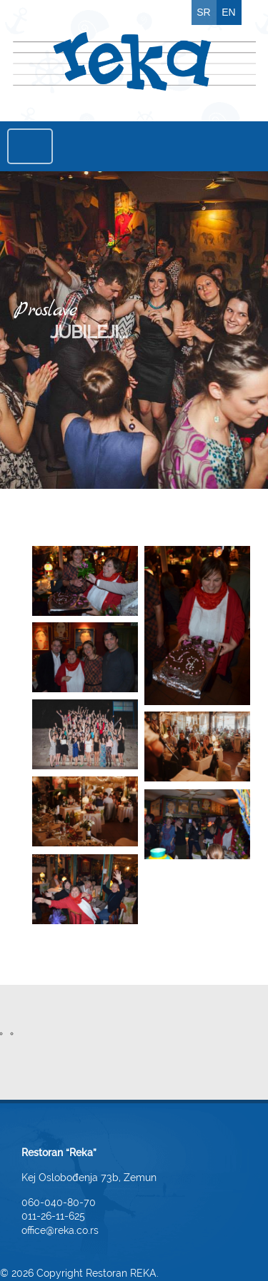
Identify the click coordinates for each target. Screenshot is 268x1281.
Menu (30, 146)
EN (228, 12)
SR (203, 12)
